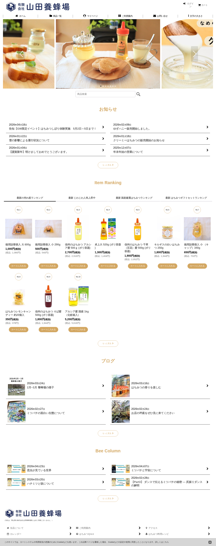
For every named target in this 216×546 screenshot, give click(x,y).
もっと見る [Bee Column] (108, 498)
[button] (195, 16)
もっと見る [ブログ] (108, 433)
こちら (166, 542)
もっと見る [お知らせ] (108, 165)
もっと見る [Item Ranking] (108, 343)
